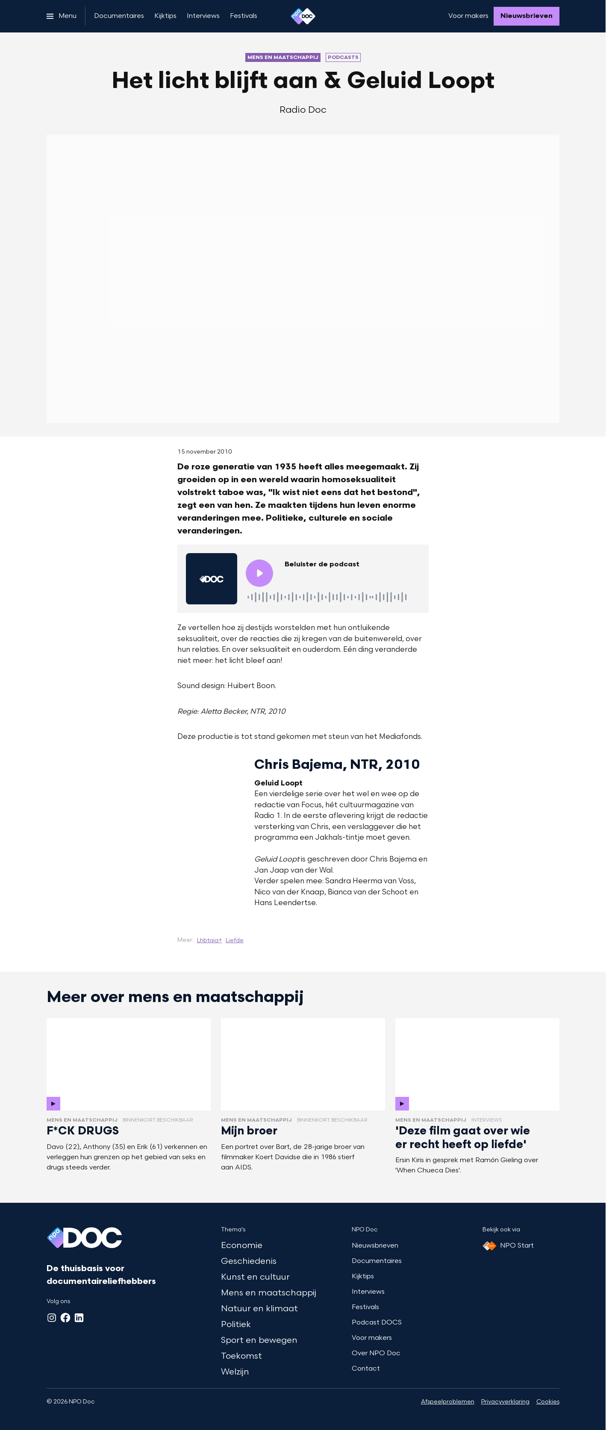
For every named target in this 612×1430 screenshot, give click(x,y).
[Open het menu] (61, 16)
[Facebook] (65, 1318)
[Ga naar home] (303, 16)
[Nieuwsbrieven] (526, 16)
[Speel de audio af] (259, 573)
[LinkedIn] (79, 1318)
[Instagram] (52, 1318)
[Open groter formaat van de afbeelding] (167, 836)
